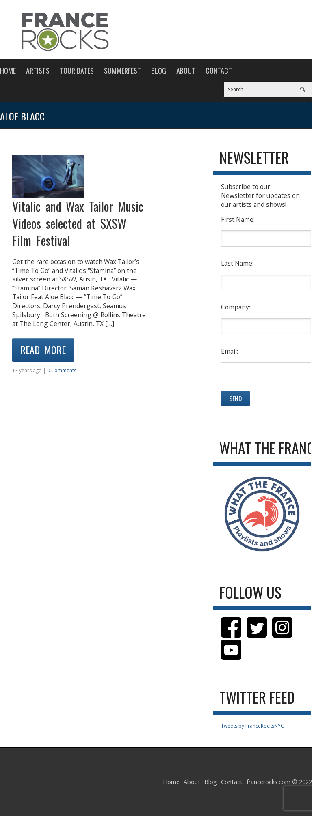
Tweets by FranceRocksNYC (252, 725)
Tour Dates (77, 70)
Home (8, 70)
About (185, 70)
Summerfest (122, 70)
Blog (158, 70)
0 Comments (61, 370)
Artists (38, 70)
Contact (219, 70)
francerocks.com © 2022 (279, 782)
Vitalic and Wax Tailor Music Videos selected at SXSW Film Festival (77, 223)
